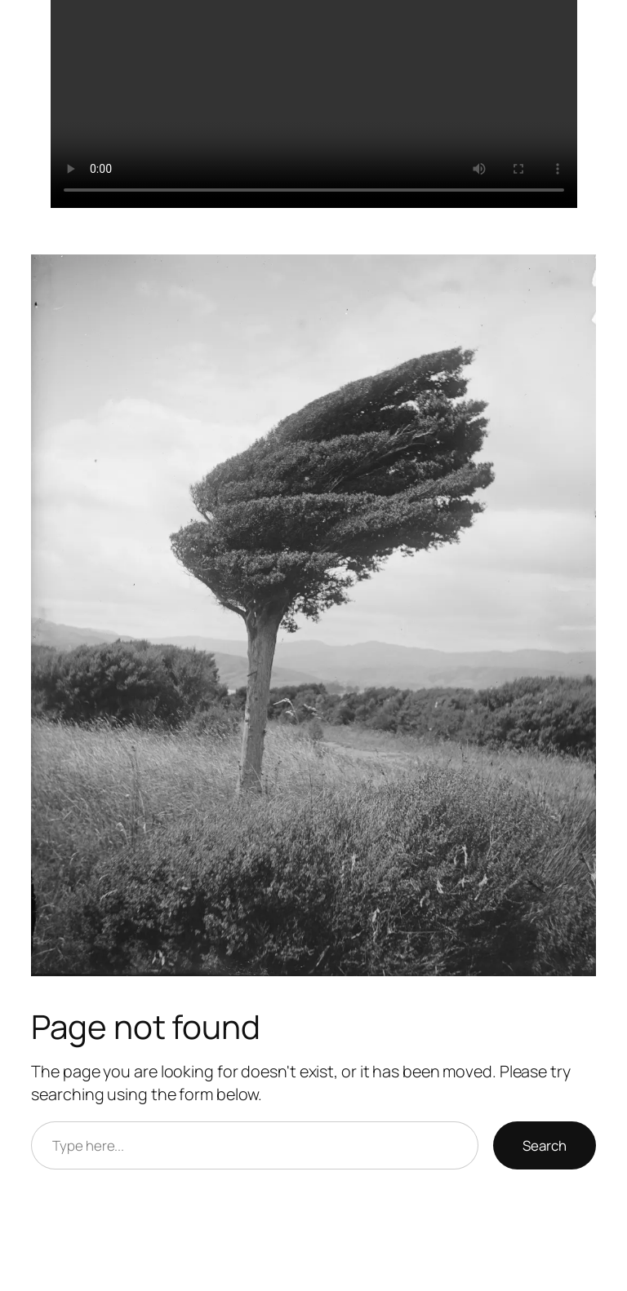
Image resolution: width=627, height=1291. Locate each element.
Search (544, 1145)
